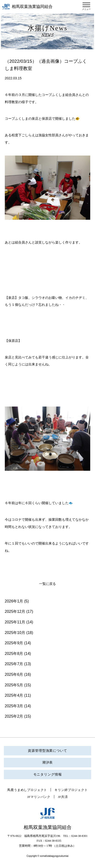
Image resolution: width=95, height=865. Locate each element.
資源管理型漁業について (47, 750)
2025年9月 (14, 643)
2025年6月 (14, 674)
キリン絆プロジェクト (71, 790)
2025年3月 (14, 706)
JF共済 (63, 797)
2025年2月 (14, 716)
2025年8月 (14, 654)
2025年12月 (15, 611)
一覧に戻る (47, 584)
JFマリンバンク (38, 797)
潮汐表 (47, 762)
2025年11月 (15, 622)
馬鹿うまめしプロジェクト (27, 790)
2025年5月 (14, 685)
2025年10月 (15, 633)
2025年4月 (14, 695)
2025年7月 (14, 664)
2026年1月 (14, 601)
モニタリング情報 (47, 774)
